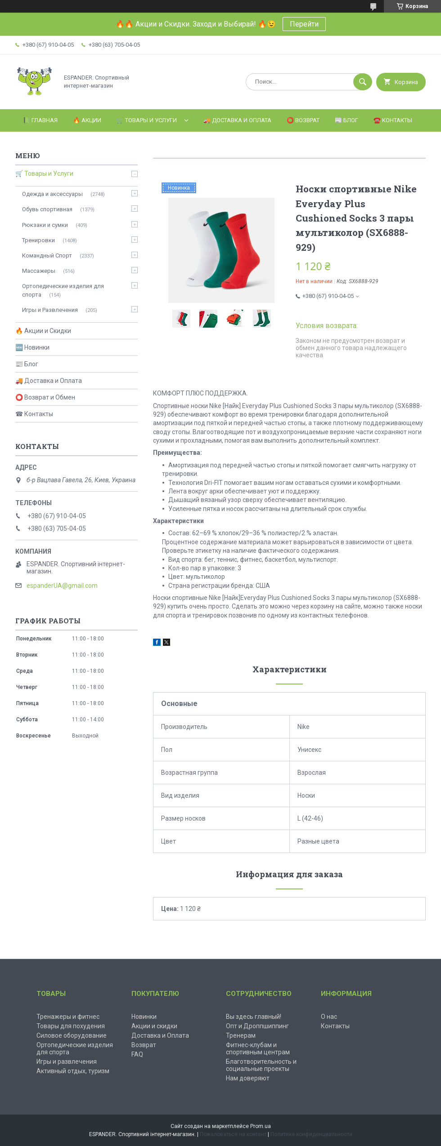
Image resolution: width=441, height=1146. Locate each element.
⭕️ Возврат (303, 120)
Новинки (144, 1016)
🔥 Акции (87, 120)
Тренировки (38, 240)
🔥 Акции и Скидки (43, 330)
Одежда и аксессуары (52, 194)
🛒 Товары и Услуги (147, 120)
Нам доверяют (248, 1078)
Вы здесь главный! (253, 1016)
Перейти (304, 24)
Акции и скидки (154, 1026)
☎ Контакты (34, 414)
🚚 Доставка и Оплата (48, 380)
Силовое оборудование (71, 1035)
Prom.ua (260, 1126)
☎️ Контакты (393, 120)
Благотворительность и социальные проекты (261, 1065)
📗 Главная (40, 120)
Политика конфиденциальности (311, 1134)
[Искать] (362, 81)
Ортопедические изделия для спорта (63, 290)
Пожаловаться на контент (233, 1134)
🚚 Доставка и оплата (237, 120)
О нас (329, 1016)
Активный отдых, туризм (72, 1071)
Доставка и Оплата (160, 1035)
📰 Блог (346, 120)
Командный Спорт (47, 255)
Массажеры (38, 270)
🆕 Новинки (32, 347)
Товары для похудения (70, 1026)
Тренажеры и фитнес (67, 1016)
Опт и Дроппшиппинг (257, 1026)
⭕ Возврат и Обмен (45, 397)
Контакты (335, 1026)
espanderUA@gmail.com (62, 585)
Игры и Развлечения (50, 309)
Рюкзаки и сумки (45, 225)
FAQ (137, 1054)
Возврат (143, 1044)
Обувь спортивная (47, 209)
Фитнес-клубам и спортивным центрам (258, 1048)
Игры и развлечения (66, 1061)
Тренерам (241, 1035)
